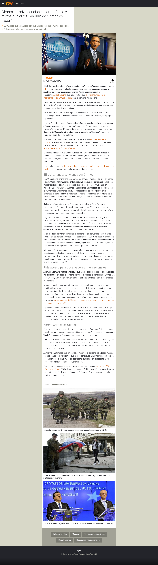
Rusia (47, 89)
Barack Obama (59, 95)
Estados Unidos (60, 534)
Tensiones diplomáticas (94, 534)
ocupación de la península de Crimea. (59, 148)
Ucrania (75, 534)
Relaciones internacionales (88, 540)
